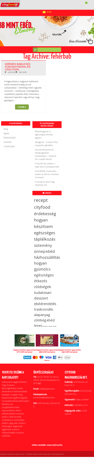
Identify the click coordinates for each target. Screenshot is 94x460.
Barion (47, 360)
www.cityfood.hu (54, 445)
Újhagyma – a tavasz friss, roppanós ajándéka (46, 144)
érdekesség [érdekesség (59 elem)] (45, 213)
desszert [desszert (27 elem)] (41, 298)
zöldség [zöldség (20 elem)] (40, 320)
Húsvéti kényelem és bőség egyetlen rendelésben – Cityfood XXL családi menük (45, 154)
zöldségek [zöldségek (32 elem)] (42, 286)
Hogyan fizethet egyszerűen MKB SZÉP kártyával (47, 351)
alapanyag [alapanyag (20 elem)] (42, 314)
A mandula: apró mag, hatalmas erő (45, 183)
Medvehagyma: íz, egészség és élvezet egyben (44, 134)
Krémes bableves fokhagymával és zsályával (20, 66)
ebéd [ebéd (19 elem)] (51, 320)
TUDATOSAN (9, 146)
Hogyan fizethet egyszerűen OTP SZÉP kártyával (24, 351)
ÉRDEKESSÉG (10, 137)
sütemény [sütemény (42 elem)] (43, 245)
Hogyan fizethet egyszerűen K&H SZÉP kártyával (69, 351)
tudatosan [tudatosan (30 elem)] (42, 292)
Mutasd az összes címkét (49, 326)
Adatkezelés (3, 454)
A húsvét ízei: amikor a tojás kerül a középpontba (47, 165)
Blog (6, 129)
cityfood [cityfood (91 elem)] (42, 207)
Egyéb (6, 133)
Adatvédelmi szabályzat (14, 454)
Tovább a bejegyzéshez (22, 108)
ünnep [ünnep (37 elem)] (39, 251)
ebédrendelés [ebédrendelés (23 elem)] (45, 303)
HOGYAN (11, 72)
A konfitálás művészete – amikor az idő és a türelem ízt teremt (47, 174)
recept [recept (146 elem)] (41, 200)
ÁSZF (22, 454)
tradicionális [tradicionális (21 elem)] (43, 309)
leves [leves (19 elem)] (38, 325)
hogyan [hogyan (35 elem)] (40, 263)
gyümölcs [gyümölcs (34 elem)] (42, 269)
